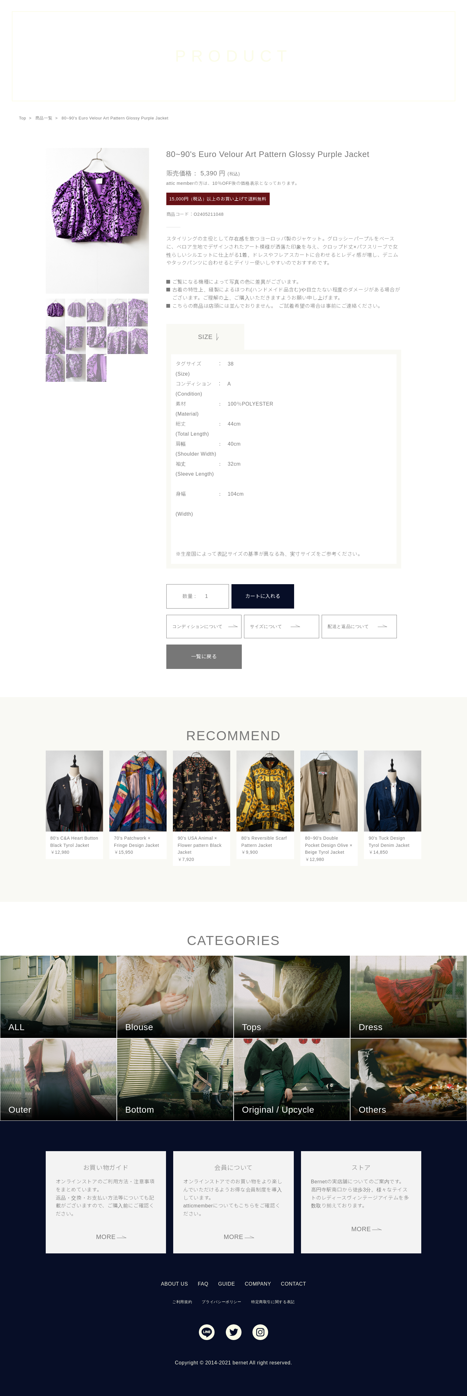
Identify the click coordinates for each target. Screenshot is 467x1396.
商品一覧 (44, 118)
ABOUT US (174, 1283)
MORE (106, 1235)
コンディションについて (198, 625)
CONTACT (293, 1283)
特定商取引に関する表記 (273, 1301)
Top (22, 118)
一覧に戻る (197, 655)
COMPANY (258, 1283)
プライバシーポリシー (221, 1301)
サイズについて (267, 625)
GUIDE (226, 1283)
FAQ (203, 1283)
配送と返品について (349, 625)
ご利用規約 (182, 1301)
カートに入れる (262, 595)
